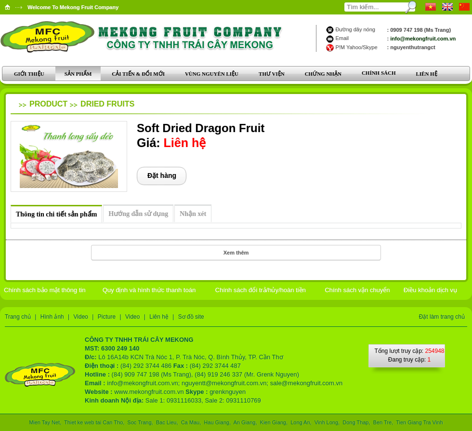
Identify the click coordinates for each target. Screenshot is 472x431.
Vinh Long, (327, 422)
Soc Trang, (140, 422)
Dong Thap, (356, 422)
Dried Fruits (107, 104)
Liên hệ (159, 316)
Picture (107, 316)
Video (81, 316)
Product (48, 104)
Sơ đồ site (191, 316)
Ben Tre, (383, 422)
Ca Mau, (191, 422)
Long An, (301, 422)
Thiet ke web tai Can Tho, (94, 422)
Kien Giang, (274, 422)
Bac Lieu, (167, 422)
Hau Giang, (218, 422)
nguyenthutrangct (412, 47)
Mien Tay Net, (46, 422)
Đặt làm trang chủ (442, 316)
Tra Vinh (432, 422)
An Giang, (245, 422)
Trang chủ (18, 316)
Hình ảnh (52, 316)
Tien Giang (408, 422)
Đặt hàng (161, 175)
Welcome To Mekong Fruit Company (72, 7)
